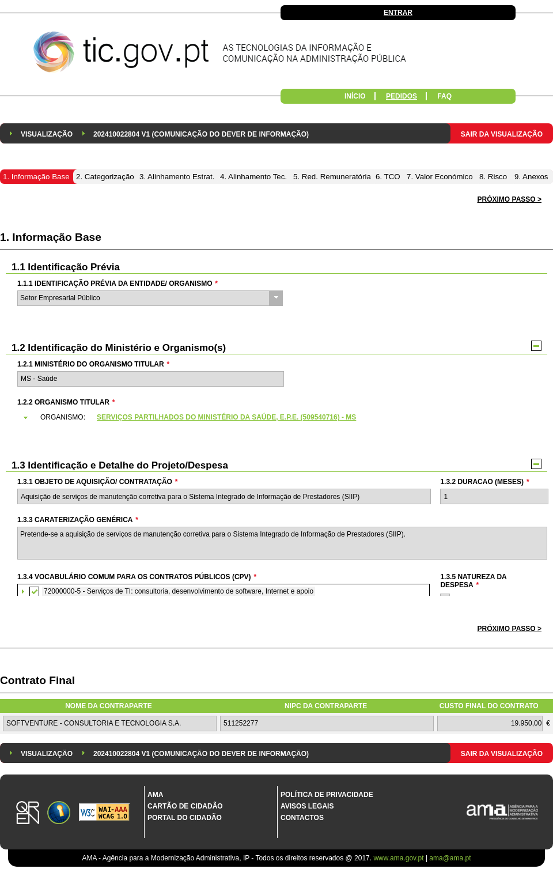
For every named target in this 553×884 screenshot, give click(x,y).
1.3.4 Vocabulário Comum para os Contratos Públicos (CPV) (136, 577)
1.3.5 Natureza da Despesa (473, 581)
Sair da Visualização (502, 134)
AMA (155, 795)
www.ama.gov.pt (399, 858)
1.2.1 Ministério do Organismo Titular (93, 364)
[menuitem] (47, 133)
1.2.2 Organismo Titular (66, 402)
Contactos (302, 818)
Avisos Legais (307, 806)
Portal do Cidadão (184, 818)
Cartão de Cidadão (185, 806)
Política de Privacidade (327, 795)
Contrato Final (37, 680)
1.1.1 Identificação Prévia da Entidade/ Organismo (117, 283)
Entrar (398, 13)
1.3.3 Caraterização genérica (77, 520)
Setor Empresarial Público (60, 298)
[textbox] (150, 379)
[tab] (281, 418)
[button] (509, 629)
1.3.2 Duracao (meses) (484, 482)
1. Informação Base (50, 237)
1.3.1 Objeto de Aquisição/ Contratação (97, 482)
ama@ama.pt (450, 858)
